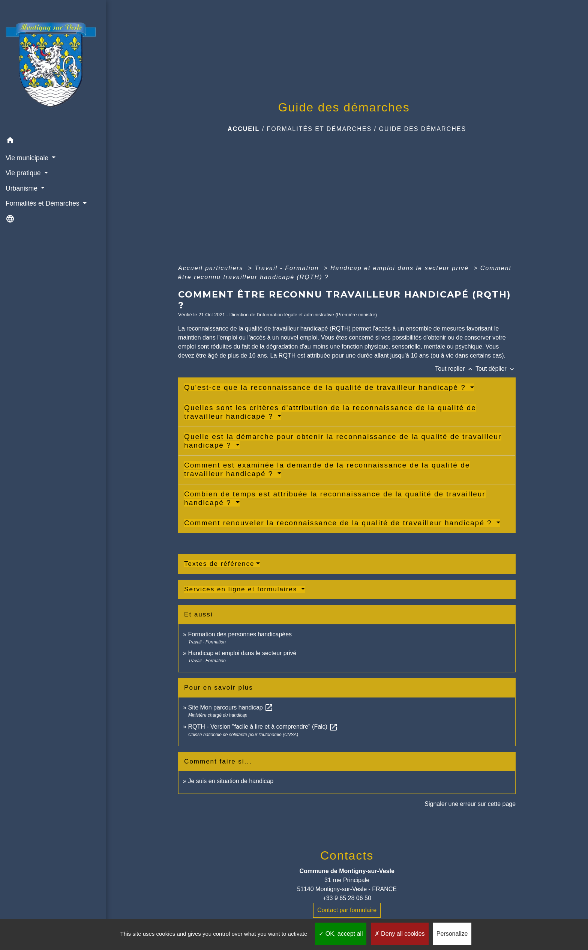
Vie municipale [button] (28, 158)
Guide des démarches (422, 129)
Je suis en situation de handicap (230, 781)
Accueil (244, 129)
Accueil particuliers (212, 268)
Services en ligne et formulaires (242, 589)
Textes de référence (219, 563)
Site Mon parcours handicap (230, 707)
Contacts (347, 855)
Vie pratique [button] (24, 173)
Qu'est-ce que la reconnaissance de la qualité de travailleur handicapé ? (326, 387)
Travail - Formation (288, 268)
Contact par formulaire (346, 910)
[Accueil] (53, 66)
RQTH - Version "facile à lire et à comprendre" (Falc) (263, 726)
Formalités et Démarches (319, 129)
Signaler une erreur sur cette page (470, 804)
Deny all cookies (400, 933)
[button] (53, 141)
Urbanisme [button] (22, 188)
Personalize (452, 933)
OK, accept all (341, 933)
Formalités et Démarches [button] (43, 203)
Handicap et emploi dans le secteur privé (400, 268)
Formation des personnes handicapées (240, 634)
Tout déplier (496, 368)
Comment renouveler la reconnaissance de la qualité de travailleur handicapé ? (339, 523)
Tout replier (455, 368)
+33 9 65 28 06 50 (346, 898)
